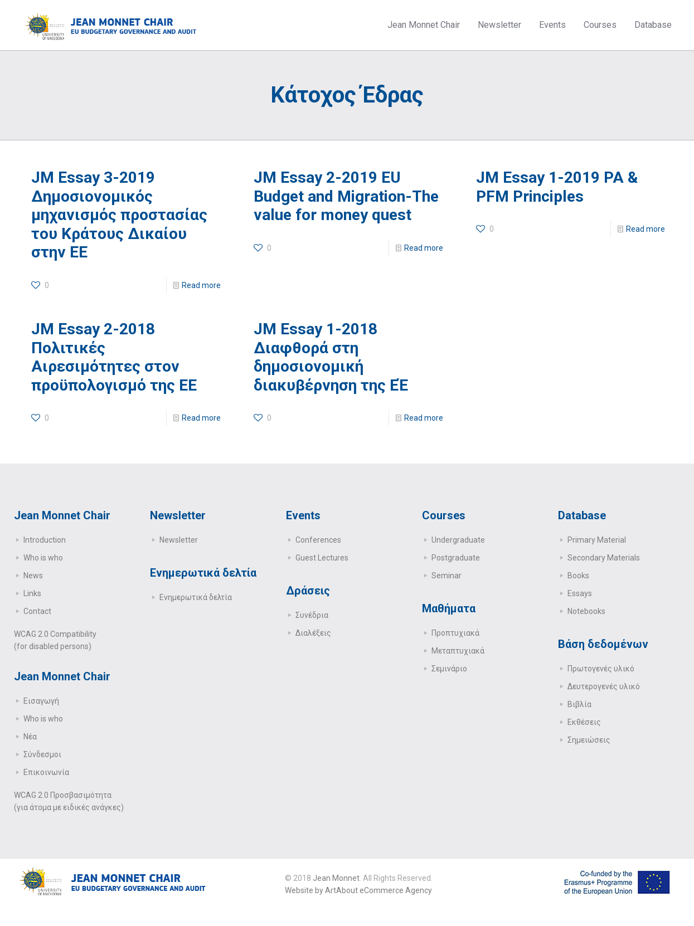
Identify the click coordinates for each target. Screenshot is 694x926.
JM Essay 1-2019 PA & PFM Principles (557, 187)
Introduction (44, 539)
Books (578, 575)
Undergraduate (458, 539)
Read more (201, 285)
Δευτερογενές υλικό (603, 686)
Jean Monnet (336, 878)
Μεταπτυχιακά (457, 650)
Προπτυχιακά (455, 632)
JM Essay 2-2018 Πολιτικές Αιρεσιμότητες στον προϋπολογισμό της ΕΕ (114, 357)
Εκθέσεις (584, 722)
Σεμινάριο (449, 668)
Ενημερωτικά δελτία (195, 597)
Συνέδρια (311, 615)
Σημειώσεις (588, 739)
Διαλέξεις (313, 632)
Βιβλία (579, 704)
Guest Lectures (321, 557)
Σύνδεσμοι (42, 754)
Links (32, 593)
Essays (579, 593)
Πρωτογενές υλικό (600, 668)
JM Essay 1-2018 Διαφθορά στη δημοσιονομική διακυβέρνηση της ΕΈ (331, 357)
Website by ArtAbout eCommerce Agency (358, 890)
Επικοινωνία (46, 772)
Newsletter (178, 539)
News (33, 575)
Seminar (446, 575)
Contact (37, 611)
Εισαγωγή (41, 700)
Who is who (43, 557)
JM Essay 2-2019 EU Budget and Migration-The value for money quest (346, 196)
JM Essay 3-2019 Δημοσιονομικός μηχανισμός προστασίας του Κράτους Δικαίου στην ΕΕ (119, 214)
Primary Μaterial (596, 539)
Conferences (318, 539)
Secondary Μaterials (603, 557)
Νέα (30, 736)
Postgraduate (455, 557)
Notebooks (586, 611)
